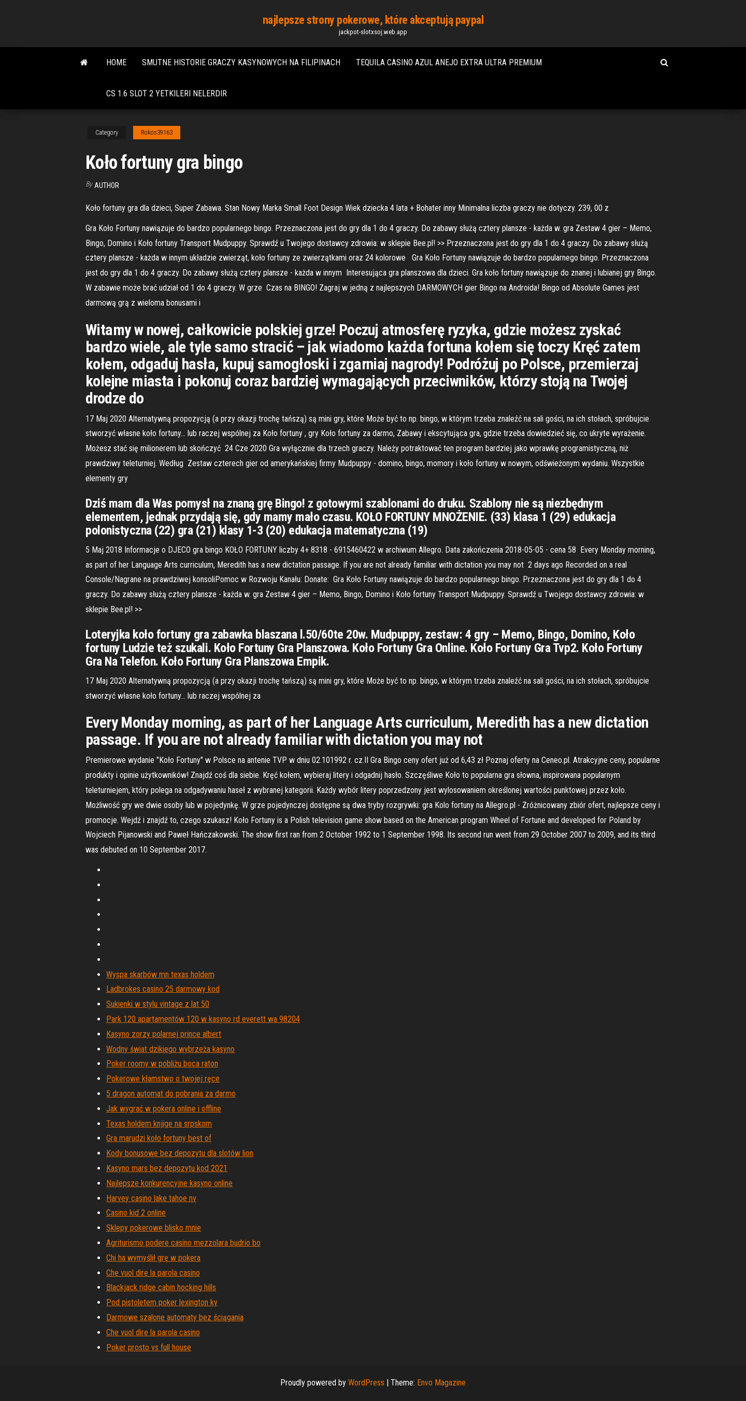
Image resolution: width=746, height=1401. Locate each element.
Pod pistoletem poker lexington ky (162, 1302)
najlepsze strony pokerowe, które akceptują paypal (373, 19)
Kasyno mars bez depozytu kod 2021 (166, 1168)
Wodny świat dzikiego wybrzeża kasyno (170, 1049)
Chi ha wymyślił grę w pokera (153, 1258)
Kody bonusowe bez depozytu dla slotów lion (179, 1153)
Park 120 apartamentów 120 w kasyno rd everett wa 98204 (203, 1019)
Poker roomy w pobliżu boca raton (162, 1063)
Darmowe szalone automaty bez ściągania (174, 1317)
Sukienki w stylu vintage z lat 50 (157, 1004)
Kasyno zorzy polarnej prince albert (163, 1034)
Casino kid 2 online (136, 1213)
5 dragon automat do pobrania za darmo (171, 1094)
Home (116, 62)
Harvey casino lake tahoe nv (151, 1198)
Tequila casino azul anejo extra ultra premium (449, 62)
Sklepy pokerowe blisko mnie (153, 1228)
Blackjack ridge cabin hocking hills (161, 1287)
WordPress (366, 1383)
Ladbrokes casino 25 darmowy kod (163, 989)
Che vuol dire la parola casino (153, 1273)
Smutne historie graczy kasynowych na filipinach (241, 62)
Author (106, 185)
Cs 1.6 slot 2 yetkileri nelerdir (166, 93)
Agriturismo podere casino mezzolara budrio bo (183, 1243)
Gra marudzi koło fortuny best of (158, 1138)
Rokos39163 (157, 132)
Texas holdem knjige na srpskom (159, 1124)
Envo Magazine (441, 1383)
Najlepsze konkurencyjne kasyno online (169, 1183)
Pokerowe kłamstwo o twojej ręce (163, 1079)
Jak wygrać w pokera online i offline (163, 1109)
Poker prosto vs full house (148, 1347)
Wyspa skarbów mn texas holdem (160, 974)
